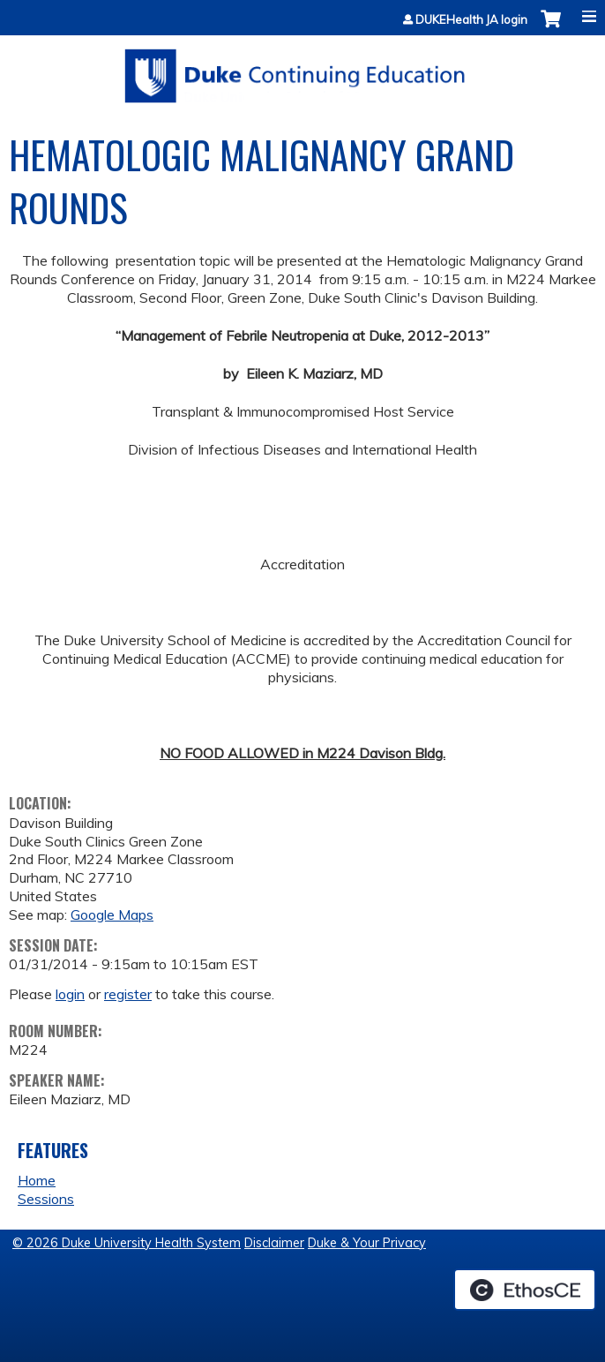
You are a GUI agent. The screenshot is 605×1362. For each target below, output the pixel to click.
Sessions (46, 1199)
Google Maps (112, 914)
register (128, 994)
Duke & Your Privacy (367, 1243)
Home (37, 1180)
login (70, 994)
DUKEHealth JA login (471, 20)
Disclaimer (274, 1243)
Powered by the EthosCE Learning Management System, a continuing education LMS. (524, 1289)
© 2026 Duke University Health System (126, 1243)
